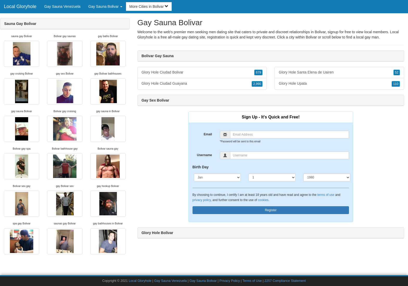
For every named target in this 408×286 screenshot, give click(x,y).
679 (258, 72)
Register (271, 210)
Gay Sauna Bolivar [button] (105, 6)
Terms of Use (252, 281)
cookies (263, 200)
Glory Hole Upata (339, 84)
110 (395, 84)
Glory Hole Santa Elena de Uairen (339, 72)
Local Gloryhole (20, 6)
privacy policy (202, 200)
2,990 (257, 84)
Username (204, 155)
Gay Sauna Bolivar (203, 281)
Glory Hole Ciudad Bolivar (202, 72)
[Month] (217, 177)
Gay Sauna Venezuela (62, 6)
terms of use (325, 195)
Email (208, 134)
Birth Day (201, 167)
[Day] (272, 177)
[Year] (326, 177)
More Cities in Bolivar (148, 6)
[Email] (289, 134)
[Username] (289, 155)
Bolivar (311, 37)
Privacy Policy (229, 281)
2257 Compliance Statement (285, 281)
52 (396, 72)
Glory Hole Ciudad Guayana (202, 84)
